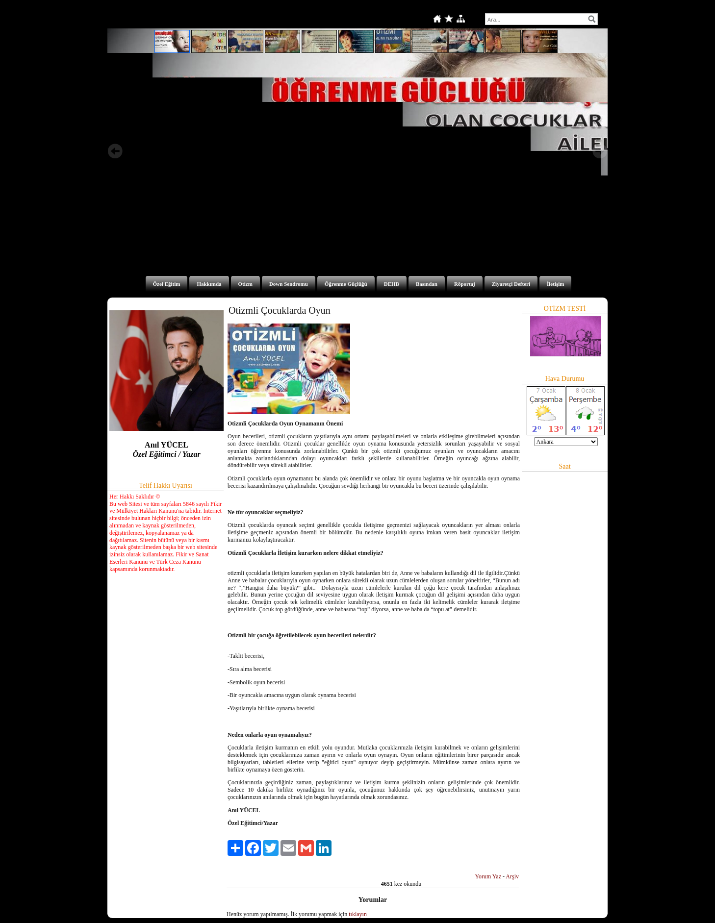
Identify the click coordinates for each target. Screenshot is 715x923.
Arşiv (512, 876)
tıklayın (358, 914)
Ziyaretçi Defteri (511, 284)
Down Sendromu (288, 284)
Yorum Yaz (488, 876)
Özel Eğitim (166, 284)
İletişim (555, 284)
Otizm (245, 284)
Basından (426, 284)
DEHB (391, 284)
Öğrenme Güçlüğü (346, 284)
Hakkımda (209, 284)
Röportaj (464, 284)
